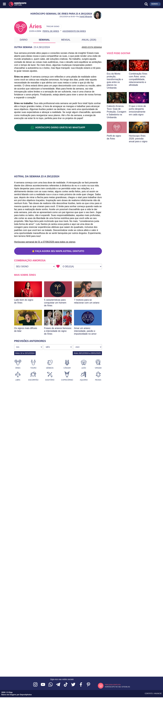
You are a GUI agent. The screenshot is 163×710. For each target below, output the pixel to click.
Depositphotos (26, 695)
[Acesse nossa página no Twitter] (73, 684)
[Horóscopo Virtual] (43, 4)
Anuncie (158, 694)
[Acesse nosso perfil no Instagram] (35, 684)
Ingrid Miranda (85, 16)
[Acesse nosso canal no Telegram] (58, 684)
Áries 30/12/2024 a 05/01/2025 (87, 353)
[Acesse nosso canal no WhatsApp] (50, 684)
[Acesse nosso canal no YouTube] (43, 684)
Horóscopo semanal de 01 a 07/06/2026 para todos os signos (45, 242)
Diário (24, 40)
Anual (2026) (89, 40)
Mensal (65, 40)
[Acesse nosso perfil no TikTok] (65, 684)
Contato (149, 694)
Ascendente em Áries (74, 31)
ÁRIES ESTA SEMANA (92, 47)
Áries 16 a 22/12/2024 (25, 353)
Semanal (44, 40)
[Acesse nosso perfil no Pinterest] (88, 684)
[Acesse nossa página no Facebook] (80, 684)
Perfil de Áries (51, 31)
